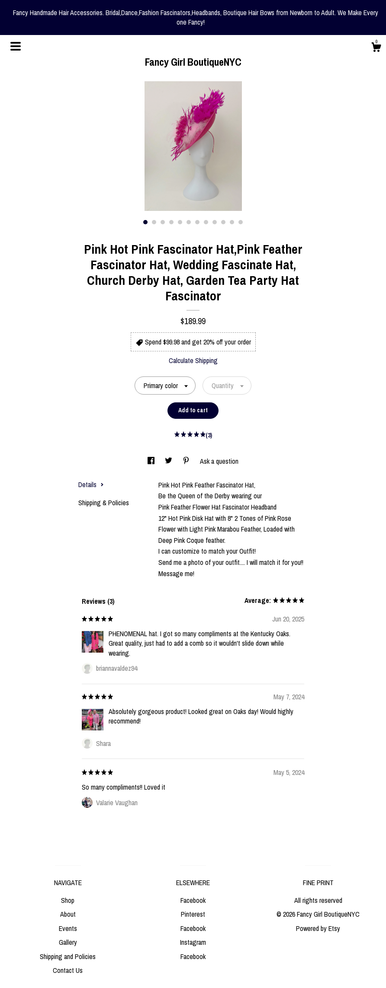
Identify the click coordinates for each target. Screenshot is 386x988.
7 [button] (197, 222)
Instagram (193, 942)
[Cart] (376, 48)
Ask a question (219, 461)
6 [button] (189, 222)
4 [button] (171, 222)
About (68, 914)
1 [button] (145, 222)
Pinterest (193, 914)
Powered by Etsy (318, 928)
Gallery (68, 942)
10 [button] (223, 222)
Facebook (193, 900)
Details (91, 484)
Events (68, 928)
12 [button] (240, 222)
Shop (67, 900)
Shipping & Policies (103, 502)
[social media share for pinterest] (187, 461)
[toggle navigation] (15, 46)
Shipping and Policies (68, 956)
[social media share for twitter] (169, 461)
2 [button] (154, 222)
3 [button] (163, 222)
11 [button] (232, 222)
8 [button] (206, 222)
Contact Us (68, 970)
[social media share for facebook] (152, 461)
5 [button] (180, 222)
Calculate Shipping (193, 360)
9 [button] (214, 222)
